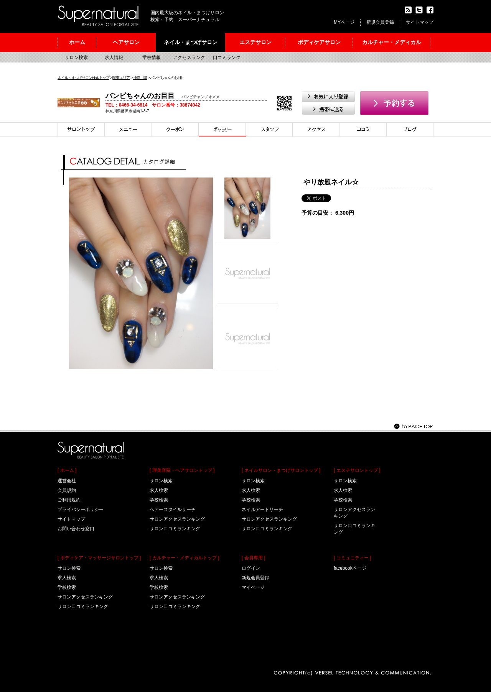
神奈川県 (140, 78)
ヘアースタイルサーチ (173, 509)
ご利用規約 (69, 500)
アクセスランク (189, 57)
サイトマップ (419, 22)
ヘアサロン (126, 42)
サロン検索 (76, 57)
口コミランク (227, 57)
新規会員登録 (380, 22)
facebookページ (350, 568)
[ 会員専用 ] (253, 558)
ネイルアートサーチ (262, 509)
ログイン (251, 568)
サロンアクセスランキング (85, 597)
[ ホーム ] (67, 470)
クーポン (175, 129)
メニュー (128, 129)
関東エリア (121, 78)
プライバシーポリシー (81, 509)
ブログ (410, 129)
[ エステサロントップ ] (357, 470)
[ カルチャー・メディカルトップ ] (184, 558)
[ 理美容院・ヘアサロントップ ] (182, 470)
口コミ (363, 129)
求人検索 (67, 577)
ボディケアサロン (319, 42)
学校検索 (67, 587)
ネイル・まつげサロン (190, 42)
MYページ (344, 22)
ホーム (77, 42)
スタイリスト (269, 129)
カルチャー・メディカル (391, 42)
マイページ (253, 587)
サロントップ (81, 129)
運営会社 (67, 480)
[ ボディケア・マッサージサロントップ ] (99, 558)
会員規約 (67, 490)
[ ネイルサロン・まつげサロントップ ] (281, 470)
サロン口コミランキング (83, 606)
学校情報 (151, 57)
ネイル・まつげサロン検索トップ (83, 78)
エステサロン (255, 42)
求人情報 (114, 57)
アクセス (316, 129)
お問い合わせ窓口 (76, 528)
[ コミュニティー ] (352, 558)
